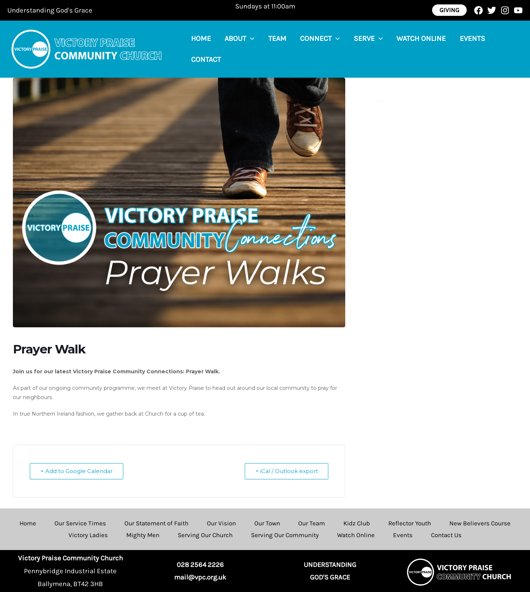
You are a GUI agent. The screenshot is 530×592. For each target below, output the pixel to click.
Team (270, 49)
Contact (493, 49)
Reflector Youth (410, 523)
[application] (246, 49)
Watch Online (406, 49)
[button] (449, 10)
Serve (355, 49)
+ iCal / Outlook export (286, 471)
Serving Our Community (285, 535)
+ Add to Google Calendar (76, 471)
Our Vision (221, 523)
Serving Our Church (205, 535)
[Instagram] (505, 10)
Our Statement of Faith (156, 523)
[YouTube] (518, 10)
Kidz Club (357, 523)
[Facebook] (478, 10)
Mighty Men (142, 535)
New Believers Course (480, 523)
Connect (310, 49)
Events (454, 49)
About (235, 49)
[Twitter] (491, 10)
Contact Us (446, 535)
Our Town (267, 523)
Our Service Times (80, 523)
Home (199, 49)
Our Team (311, 523)
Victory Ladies (88, 535)
